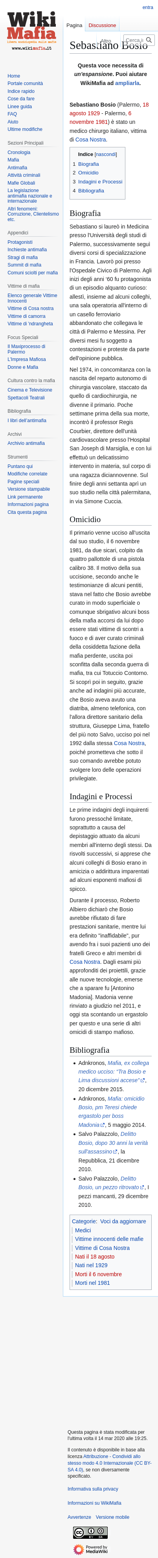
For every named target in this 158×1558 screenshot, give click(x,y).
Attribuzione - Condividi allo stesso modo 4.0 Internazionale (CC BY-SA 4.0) (110, 1463)
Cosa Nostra (90, 139)
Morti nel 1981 (92, 1283)
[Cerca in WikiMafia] (139, 40)
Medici (83, 1230)
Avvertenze (79, 1517)
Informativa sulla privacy (93, 1489)
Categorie (84, 1221)
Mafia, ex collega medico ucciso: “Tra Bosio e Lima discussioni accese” (113, 1072)
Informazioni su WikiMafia (94, 1503)
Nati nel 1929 (91, 1265)
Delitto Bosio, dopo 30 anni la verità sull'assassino (113, 1143)
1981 (102, 122)
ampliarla (127, 83)
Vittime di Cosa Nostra (102, 1248)
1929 (94, 113)
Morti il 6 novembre (98, 1274)
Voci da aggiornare (123, 1221)
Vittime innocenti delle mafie (109, 1239)
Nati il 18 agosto (94, 1256)
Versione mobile (112, 1517)
